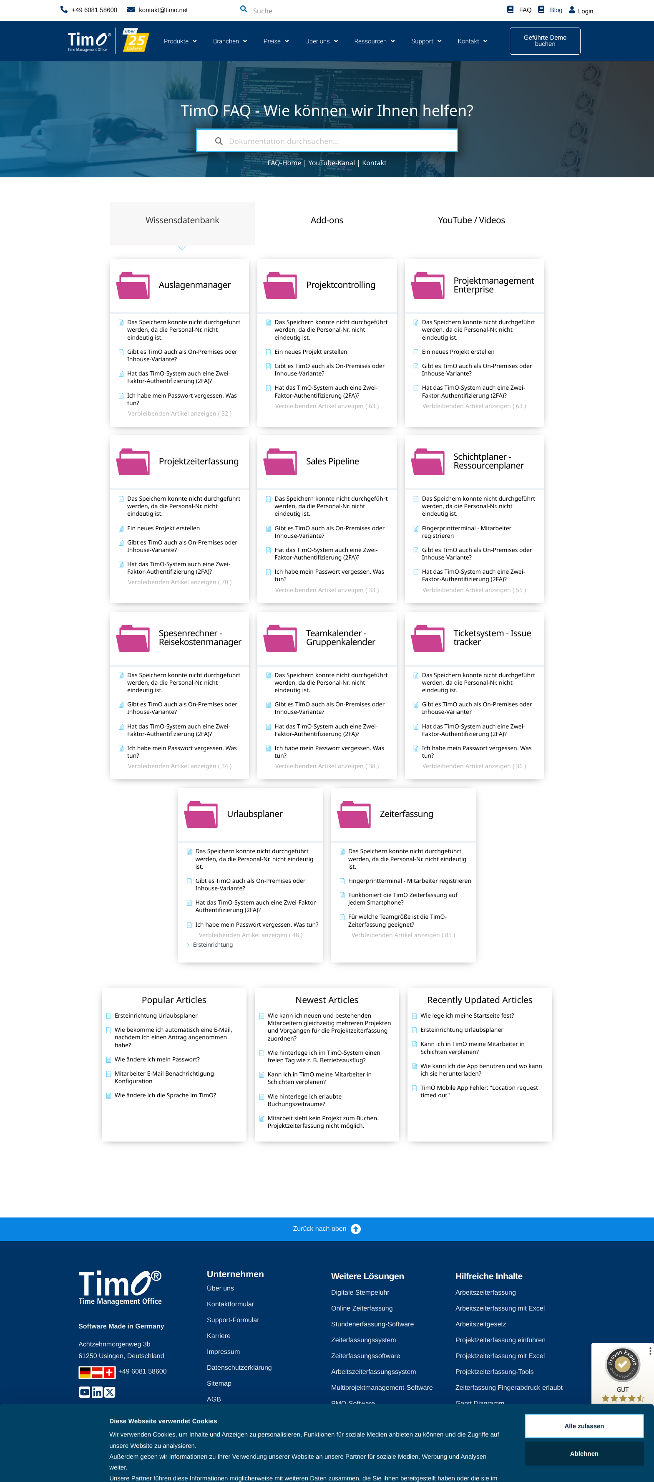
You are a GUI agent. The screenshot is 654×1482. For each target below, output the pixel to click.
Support (426, 41)
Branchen (230, 41)
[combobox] (297, 11)
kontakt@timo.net (163, 10)
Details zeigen (130, 1465)
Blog (556, 10)
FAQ (525, 10)
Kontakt (472, 41)
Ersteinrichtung (213, 938)
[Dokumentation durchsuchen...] (327, 140)
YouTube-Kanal (331, 162)
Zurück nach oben (319, 1228)
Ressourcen (375, 41)
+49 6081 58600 (94, 10)
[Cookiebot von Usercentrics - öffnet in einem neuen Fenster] (54, 1465)
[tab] (182, 220)
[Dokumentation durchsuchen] (219, 140)
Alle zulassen (584, 1378)
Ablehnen (584, 1405)
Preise (276, 41)
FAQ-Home (284, 162)
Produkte (180, 41)
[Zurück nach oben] (356, 1229)
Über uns (321, 41)
